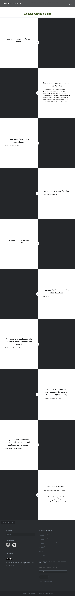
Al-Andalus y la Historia (12, 3)
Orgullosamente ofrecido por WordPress (30, 593)
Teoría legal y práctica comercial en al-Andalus (49, 546)
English (70, 4)
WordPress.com (49, 593)
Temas (62, 2)
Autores (48, 2)
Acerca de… (34, 2)
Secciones (55, 2)
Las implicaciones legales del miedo (46, 534)
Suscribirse (44, 577)
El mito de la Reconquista (44, 538)
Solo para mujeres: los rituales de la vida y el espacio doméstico (52, 542)
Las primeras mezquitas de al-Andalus (47, 550)
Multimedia (69, 2)
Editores (42, 2)
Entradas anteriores (8, 522)
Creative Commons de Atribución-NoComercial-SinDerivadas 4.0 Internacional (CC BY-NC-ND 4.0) (20, 564)
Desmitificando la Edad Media (45, 554)
